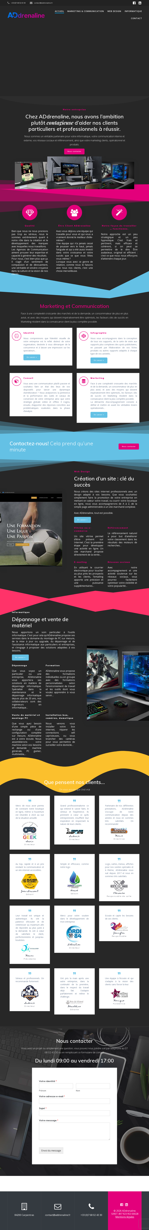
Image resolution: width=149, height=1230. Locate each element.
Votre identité (48, 1096)
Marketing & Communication (85, 11)
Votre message (48, 1135)
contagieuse (60, 122)
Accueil (59, 11)
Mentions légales (124, 1216)
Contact (136, 18)
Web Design (114, 11)
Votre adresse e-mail (52, 1111)
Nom (78, 1106)
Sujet (43, 1123)
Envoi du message (51, 1165)
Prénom (42, 1106)
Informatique (133, 11)
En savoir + (32, 357)
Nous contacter (74, 151)
